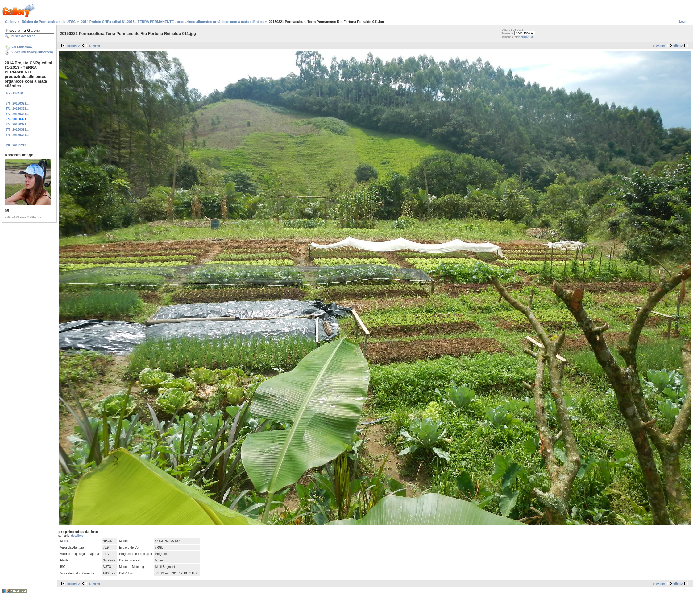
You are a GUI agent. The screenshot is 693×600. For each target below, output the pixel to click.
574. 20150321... (17, 124)
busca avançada (23, 36)
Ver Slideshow (21, 47)
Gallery (10, 21)
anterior (94, 45)
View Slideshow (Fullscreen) (32, 52)
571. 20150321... (17, 108)
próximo (659, 45)
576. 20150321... (17, 135)
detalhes (77, 535)
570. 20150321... (17, 103)
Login (683, 21)
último (678, 45)
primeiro (73, 45)
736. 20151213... (17, 145)
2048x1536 (527, 37)
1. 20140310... (15, 93)
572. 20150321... (17, 114)
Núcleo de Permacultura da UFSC (49, 21)
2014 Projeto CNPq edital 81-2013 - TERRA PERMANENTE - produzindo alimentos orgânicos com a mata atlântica (172, 21)
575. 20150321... (17, 129)
